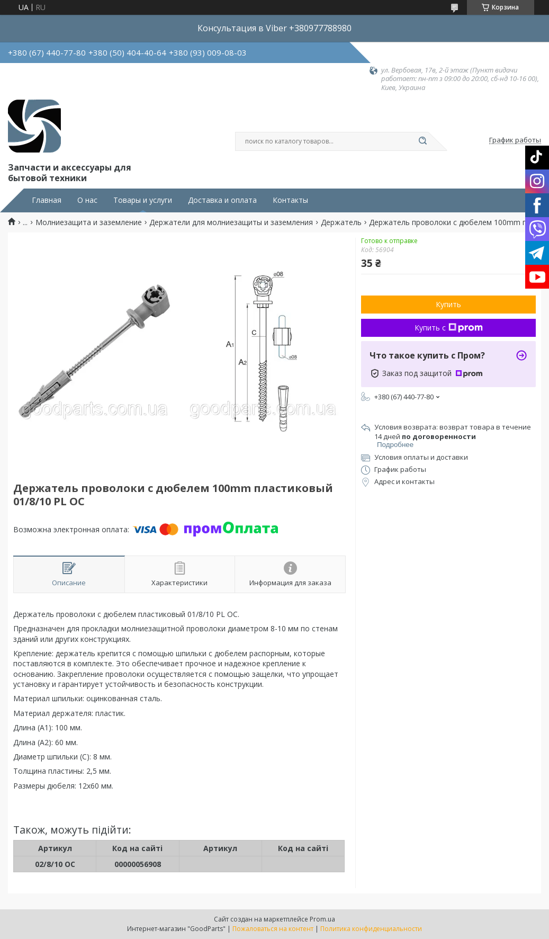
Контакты (290, 200)
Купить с (449, 328)
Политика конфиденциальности (371, 928)
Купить (448, 304)
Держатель (341, 222)
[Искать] (423, 141)
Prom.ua (322, 919)
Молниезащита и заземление (88, 222)
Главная (46, 200)
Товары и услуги (142, 200)
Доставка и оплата (222, 200)
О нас (87, 200)
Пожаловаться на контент (272, 928)
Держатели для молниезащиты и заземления (231, 222)
